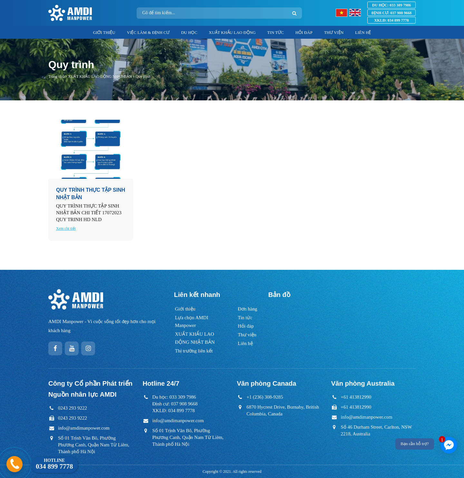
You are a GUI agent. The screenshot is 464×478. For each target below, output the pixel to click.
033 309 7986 (391, 5)
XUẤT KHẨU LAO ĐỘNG (232, 32)
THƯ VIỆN (333, 32)
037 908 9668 (391, 13)
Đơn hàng (247, 308)
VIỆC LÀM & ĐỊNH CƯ (148, 32)
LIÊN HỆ (363, 32)
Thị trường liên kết (194, 350)
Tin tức (245, 317)
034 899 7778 (391, 20)
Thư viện (247, 334)
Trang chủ (56, 76)
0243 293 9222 (72, 408)
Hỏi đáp (246, 326)
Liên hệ (245, 343)
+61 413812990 (356, 397)
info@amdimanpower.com (84, 428)
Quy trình (143, 76)
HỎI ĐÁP (304, 32)
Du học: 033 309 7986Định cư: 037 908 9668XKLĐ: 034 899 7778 (175, 403)
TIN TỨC (275, 32)
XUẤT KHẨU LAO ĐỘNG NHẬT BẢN (100, 76)
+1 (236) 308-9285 (265, 397)
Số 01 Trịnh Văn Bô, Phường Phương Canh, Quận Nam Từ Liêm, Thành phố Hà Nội (93, 444)
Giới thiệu (185, 308)
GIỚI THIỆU (104, 32)
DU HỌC (189, 32)
